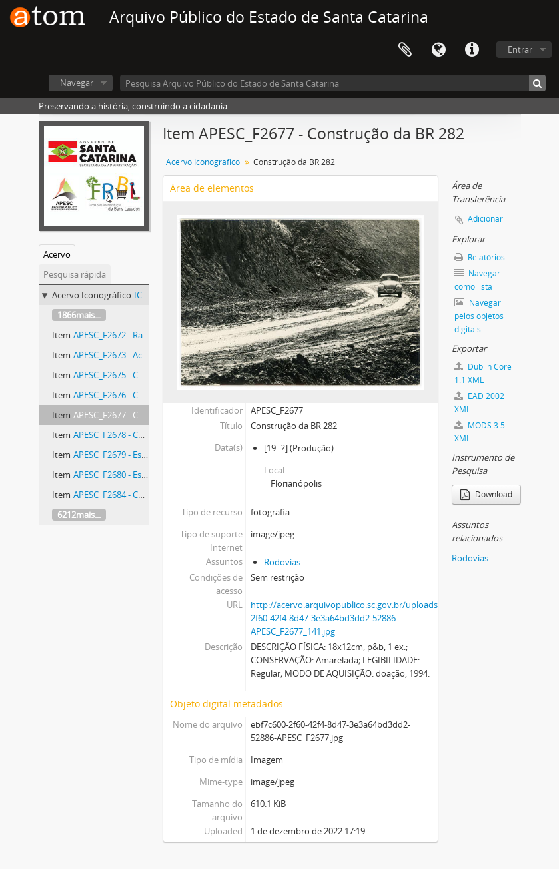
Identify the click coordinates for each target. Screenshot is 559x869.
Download (486, 494)
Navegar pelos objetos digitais (479, 316)
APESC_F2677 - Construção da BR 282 (146, 415)
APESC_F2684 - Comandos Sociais (139, 495)
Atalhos (471, 50)
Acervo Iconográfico (203, 162)
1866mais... (79, 315)
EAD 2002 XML (479, 402)
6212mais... (79, 515)
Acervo (57, 254)
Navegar (76, 83)
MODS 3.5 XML (479, 432)
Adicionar (485, 218)
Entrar (520, 49)
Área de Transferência (405, 50)
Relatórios (479, 257)
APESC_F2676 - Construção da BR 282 (146, 395)
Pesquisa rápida (74, 274)
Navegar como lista (477, 280)
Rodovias (282, 562)
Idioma (438, 50)
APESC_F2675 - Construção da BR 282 (146, 375)
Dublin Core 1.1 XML (483, 373)
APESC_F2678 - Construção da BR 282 (146, 435)
